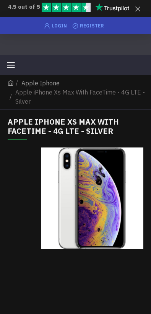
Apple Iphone (40, 83)
